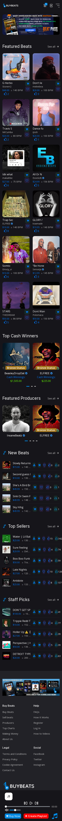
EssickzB (38, 177)
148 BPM (28, 498)
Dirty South (29, 549)
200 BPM (28, 656)
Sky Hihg (18, 505)
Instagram (39, 763)
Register (38, 721)
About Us (7, 737)
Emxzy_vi (7, 268)
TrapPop (27, 560)
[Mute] (7, 810)
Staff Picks (19, 598)
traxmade (38, 223)
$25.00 (16, 538)
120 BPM (28, 571)
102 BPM (29, 612)
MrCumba (7, 131)
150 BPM (47, 318)
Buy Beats (8, 710)
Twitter (37, 757)
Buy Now (13, 816)
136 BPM (28, 645)
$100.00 (17, 612)
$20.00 (16, 656)
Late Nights (20, 568)
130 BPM (28, 476)
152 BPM (28, 623)
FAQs (36, 710)
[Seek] (27, 806)
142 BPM (28, 509)
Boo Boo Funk (21, 557)
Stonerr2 (6, 86)
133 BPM (28, 582)
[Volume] (15, 810)
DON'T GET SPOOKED (26, 608)
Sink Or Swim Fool (23, 494)
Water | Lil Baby (22, 535)
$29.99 (16, 549)
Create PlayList (36, 816)
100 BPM (47, 89)
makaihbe (7, 177)
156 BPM (47, 181)
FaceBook (38, 752)
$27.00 (16, 571)
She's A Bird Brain (23, 483)
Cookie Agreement (12, 763)
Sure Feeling (20, 546)
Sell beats (7, 715)
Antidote (18, 579)
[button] (27, 385)
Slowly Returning (23, 461)
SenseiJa (38, 268)
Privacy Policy (9, 757)
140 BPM (17, 89)
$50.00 (16, 560)
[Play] (31, 803)
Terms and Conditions (14, 752)
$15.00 (16, 465)
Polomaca (38, 314)
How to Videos (41, 732)
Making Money (10, 732)
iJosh (35, 131)
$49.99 (16, 487)
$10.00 (16, 476)
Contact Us (8, 768)
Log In (36, 726)
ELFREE (7, 223)
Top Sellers (19, 525)
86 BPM (16, 318)
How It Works (41, 715)
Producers (8, 721)
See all (54, 46)
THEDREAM (8, 314)
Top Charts (8, 726)
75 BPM (16, 181)
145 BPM (47, 272)
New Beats (18, 451)
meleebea (38, 86)
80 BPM (16, 135)
